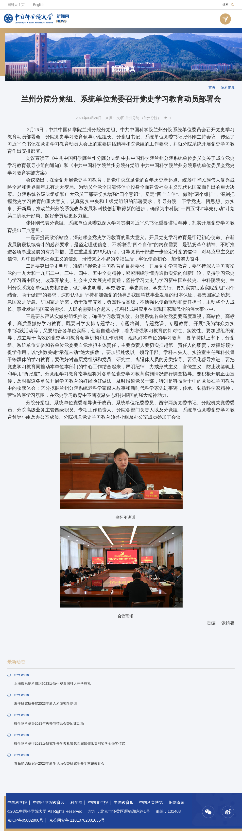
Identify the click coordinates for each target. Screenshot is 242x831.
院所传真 (123, 69)
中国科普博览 (151, 802)
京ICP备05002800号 (25, 820)
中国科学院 (17, 802)
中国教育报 (124, 802)
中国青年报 (98, 802)
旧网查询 (177, 802)
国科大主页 (16, 5)
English (38, 5)
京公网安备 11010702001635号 (77, 820)
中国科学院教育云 (49, 802)
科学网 (76, 802)
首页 (211, 87)
